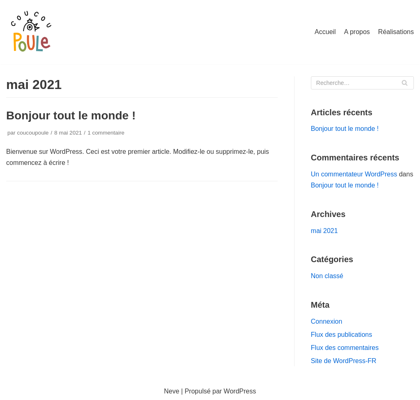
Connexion (326, 321)
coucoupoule (32, 133)
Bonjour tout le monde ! (71, 115)
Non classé (327, 275)
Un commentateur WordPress (354, 174)
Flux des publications (341, 334)
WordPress (240, 391)
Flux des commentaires (345, 347)
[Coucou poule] (30, 32)
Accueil (325, 31)
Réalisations (396, 31)
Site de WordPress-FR (344, 360)
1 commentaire (105, 133)
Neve (171, 391)
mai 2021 (324, 230)
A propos (357, 31)
